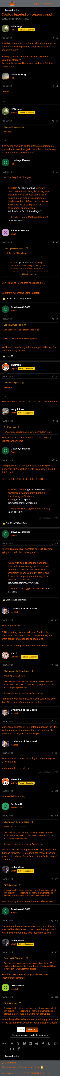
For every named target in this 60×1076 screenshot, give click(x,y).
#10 (56, 543)
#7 (57, 376)
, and (17, 523)
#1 (57, 38)
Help (36, 1067)
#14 (56, 753)
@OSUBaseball (26, 188)
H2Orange (9, 19)
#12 (56, 665)
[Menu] (4, 3)
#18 (56, 921)
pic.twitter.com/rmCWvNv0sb (23, 582)
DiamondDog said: (12, 127)
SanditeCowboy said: (13, 325)
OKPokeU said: (11, 885)
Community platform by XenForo (26, 1073)
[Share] (53, 38)
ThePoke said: (10, 427)
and (19, 298)
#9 (57, 460)
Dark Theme (9, 1063)
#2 (57, 86)
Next (32, 1029)
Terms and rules (9, 1067)
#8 (57, 421)
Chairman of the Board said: (17, 671)
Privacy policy (25, 1067)
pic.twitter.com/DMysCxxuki (22, 503)
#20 (56, 997)
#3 (57, 121)
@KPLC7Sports (22, 499)
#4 (57, 172)
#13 (56, 721)
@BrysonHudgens (36, 489)
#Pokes (12, 211)
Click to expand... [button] (30, 274)
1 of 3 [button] (21, 1029)
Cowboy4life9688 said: (14, 248)
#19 (56, 952)
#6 (57, 319)
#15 (56, 791)
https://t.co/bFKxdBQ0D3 (29, 211)
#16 (56, 816)
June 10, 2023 (15, 220)
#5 (57, 242)
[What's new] (56, 4)
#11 (56, 620)
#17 (56, 879)
